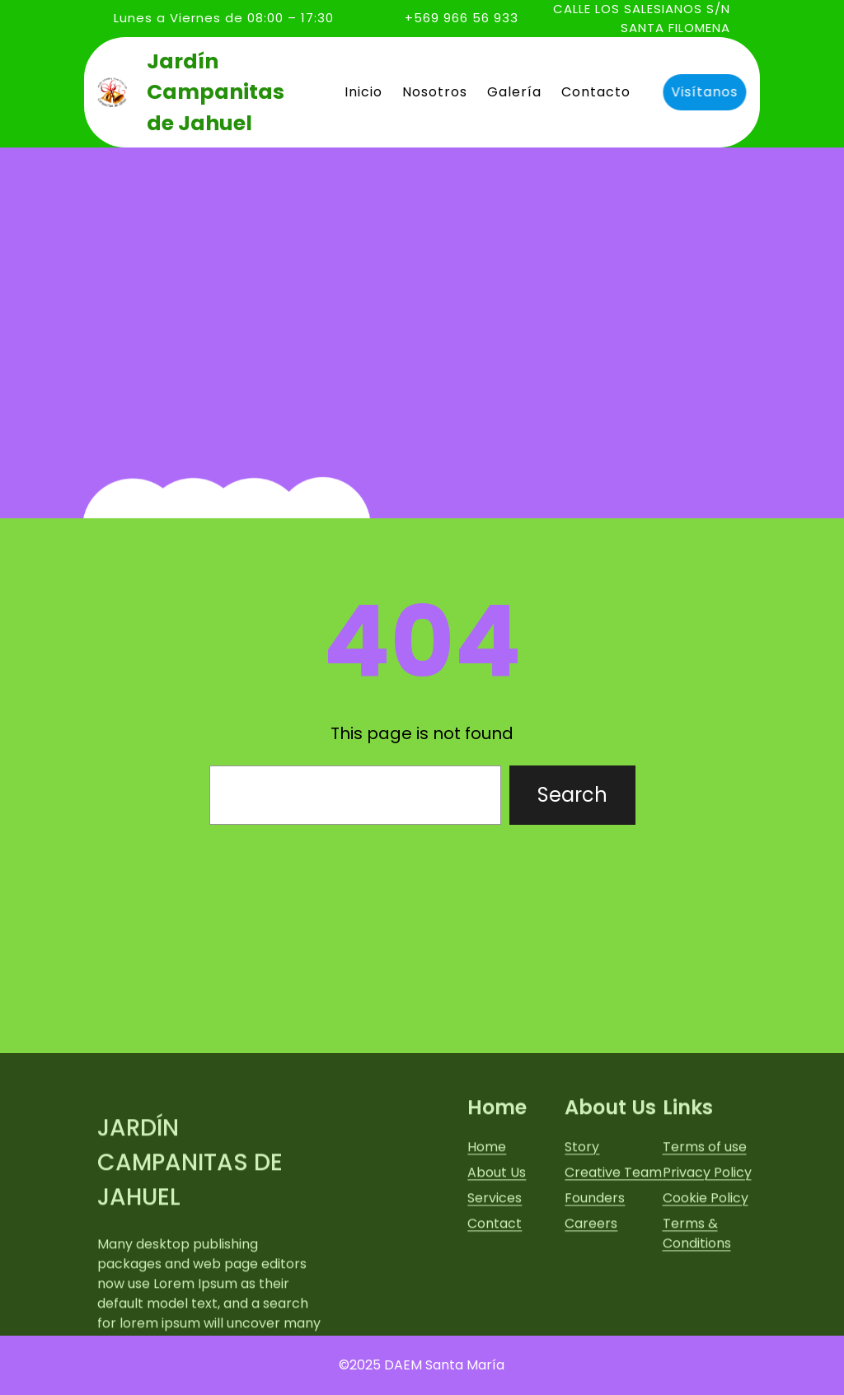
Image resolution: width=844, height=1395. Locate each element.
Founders (595, 1281)
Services (494, 1281)
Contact (494, 1307)
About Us (496, 1256)
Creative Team (613, 1256)
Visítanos (701, 91)
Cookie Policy (705, 1281)
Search (572, 794)
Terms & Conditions (697, 1317)
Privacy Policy (707, 1256)
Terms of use (705, 1230)
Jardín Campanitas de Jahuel (215, 92)
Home (486, 1230)
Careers (591, 1307)
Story (582, 1230)
